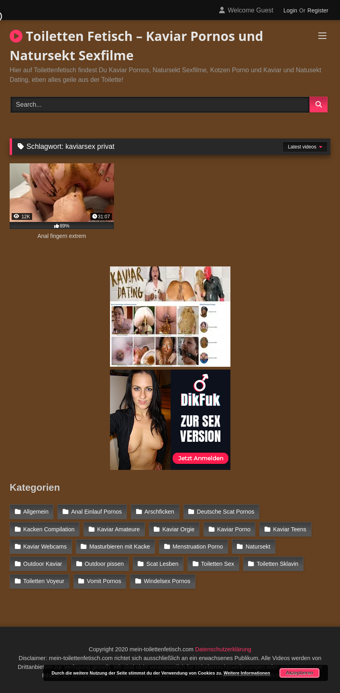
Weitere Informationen (247, 673)
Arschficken (159, 511)
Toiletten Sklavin (277, 564)
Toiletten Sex (217, 564)
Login (290, 10)
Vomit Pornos (104, 581)
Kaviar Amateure (118, 529)
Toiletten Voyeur (43, 581)
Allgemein (36, 511)
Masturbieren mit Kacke (119, 546)
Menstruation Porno (198, 546)
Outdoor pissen (104, 564)
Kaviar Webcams (45, 546)
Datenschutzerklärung (223, 649)
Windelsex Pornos (167, 581)
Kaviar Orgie (179, 529)
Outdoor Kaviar (42, 564)
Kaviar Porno (233, 529)
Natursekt (258, 546)
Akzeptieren (299, 673)
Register (317, 10)
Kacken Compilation (49, 529)
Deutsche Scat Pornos (225, 511)
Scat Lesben (163, 564)
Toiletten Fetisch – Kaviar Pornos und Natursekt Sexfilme (136, 45)
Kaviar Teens (289, 529)
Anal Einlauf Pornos (96, 511)
